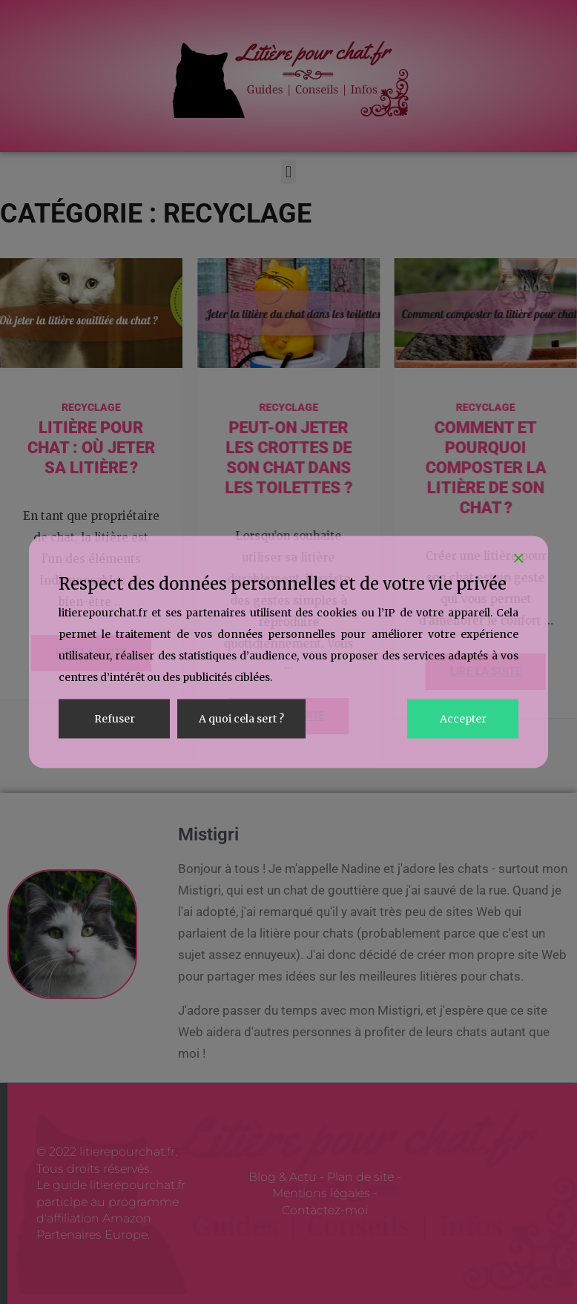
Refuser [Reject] (114, 718)
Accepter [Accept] (463, 718)
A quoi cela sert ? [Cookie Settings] (241, 718)
